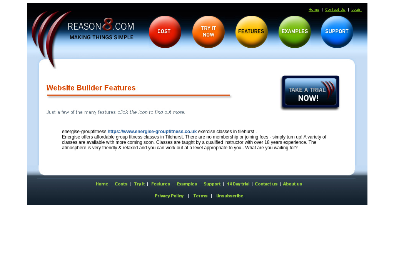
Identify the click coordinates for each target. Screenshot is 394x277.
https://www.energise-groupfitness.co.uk (152, 131)
